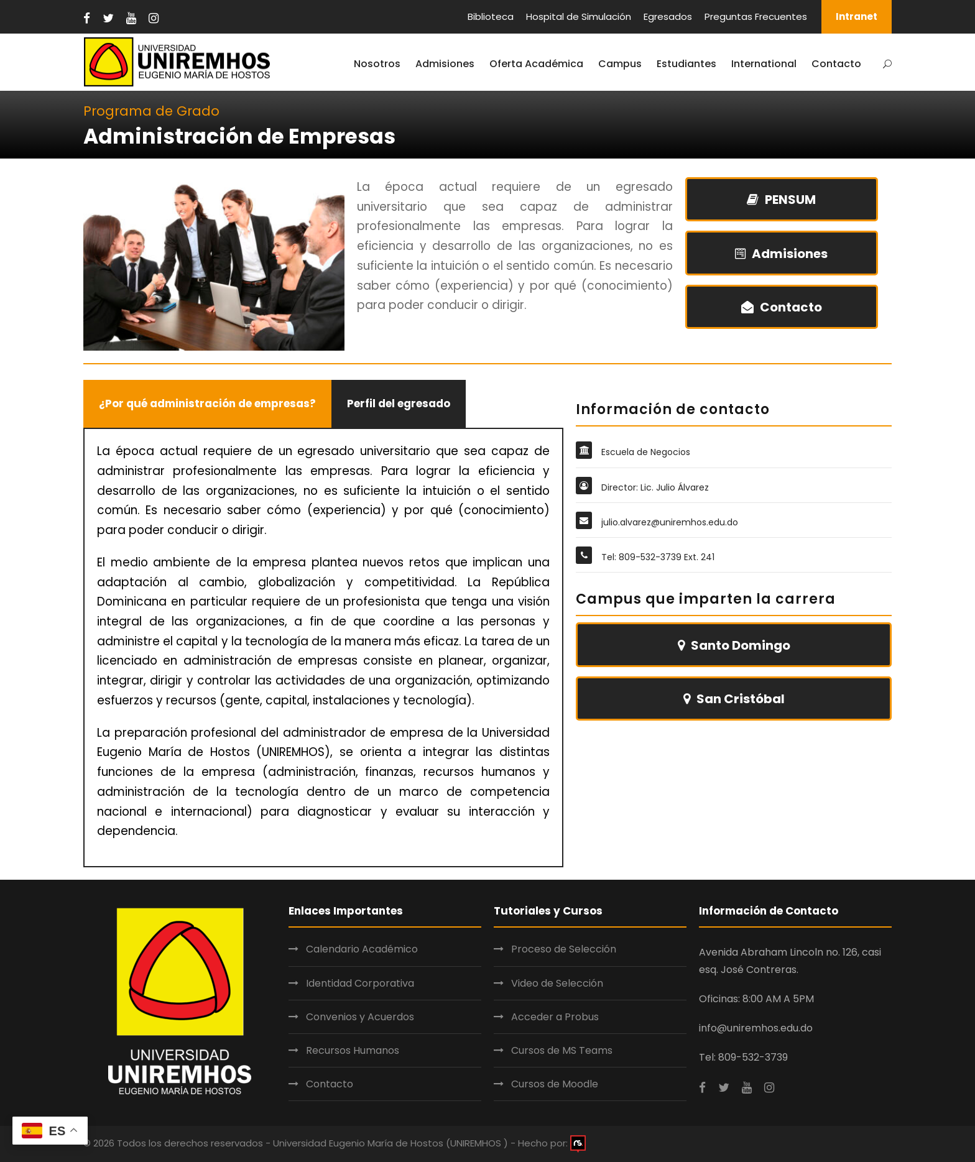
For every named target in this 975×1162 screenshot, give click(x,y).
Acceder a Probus (555, 1017)
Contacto (836, 64)
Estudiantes (686, 64)
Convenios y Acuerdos (360, 1017)
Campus (620, 64)
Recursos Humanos (352, 1050)
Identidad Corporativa (360, 983)
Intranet (856, 16)
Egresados (668, 16)
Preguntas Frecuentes (756, 16)
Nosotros (377, 64)
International (764, 64)
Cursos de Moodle (554, 1084)
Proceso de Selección (563, 949)
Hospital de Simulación (578, 16)
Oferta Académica (536, 64)
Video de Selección (557, 983)
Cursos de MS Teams (561, 1050)
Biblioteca (491, 16)
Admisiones (444, 64)
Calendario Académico (362, 949)
